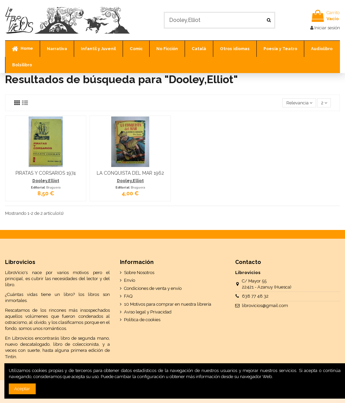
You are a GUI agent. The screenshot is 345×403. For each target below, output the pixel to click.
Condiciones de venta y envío (153, 288)
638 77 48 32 (255, 296)
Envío (129, 280)
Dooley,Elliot (45, 180)
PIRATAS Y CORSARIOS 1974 (45, 173)
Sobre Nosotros (139, 272)
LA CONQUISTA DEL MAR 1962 (130, 173)
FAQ (128, 296)
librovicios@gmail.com (265, 305)
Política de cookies (142, 319)
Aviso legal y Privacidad (147, 311)
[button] (57, 49)
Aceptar (22, 388)
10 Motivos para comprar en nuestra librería (167, 304)
